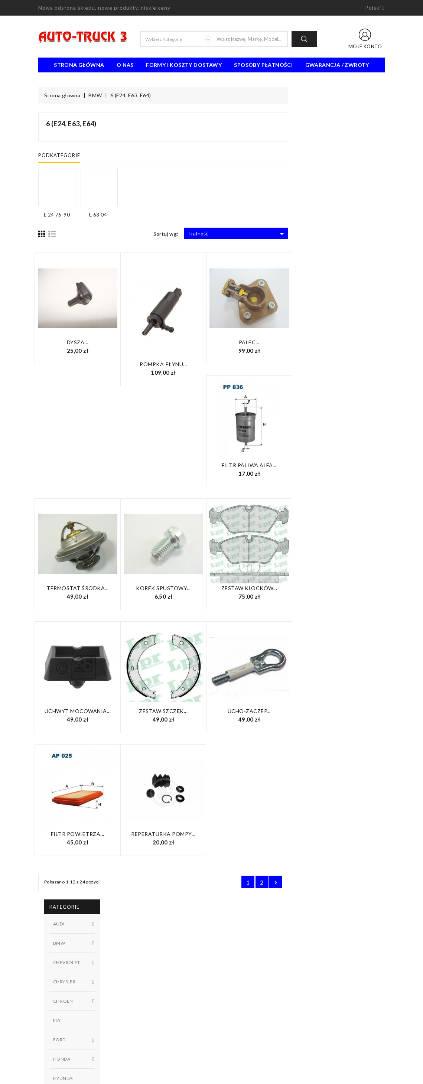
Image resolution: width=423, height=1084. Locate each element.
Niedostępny (83, 443)
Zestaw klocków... (346, 588)
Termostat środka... (174, 588)
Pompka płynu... (260, 364)
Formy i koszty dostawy (184, 65)
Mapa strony (232, 988)
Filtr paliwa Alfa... (345, 465)
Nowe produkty (146, 966)
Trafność (333, 234)
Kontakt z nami (234, 977)
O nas (125, 65)
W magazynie (83, 456)
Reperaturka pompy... (260, 834)
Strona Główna (79, 65)
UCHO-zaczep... (345, 711)
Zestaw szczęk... (259, 711)
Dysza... (174, 342)
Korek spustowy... (259, 588)
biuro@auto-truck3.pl (73, 1050)
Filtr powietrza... (174, 834)
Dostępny (83, 431)
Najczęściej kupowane (153, 977)
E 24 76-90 (83, 384)
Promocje (139, 955)
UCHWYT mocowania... (174, 711)
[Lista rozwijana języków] (375, 8)
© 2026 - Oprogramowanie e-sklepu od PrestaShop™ (211, 1075)
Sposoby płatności (263, 65)
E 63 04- (83, 397)
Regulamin (229, 955)
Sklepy (224, 999)
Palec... (345, 342)
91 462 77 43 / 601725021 (80, 1039)
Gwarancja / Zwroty (337, 65)
